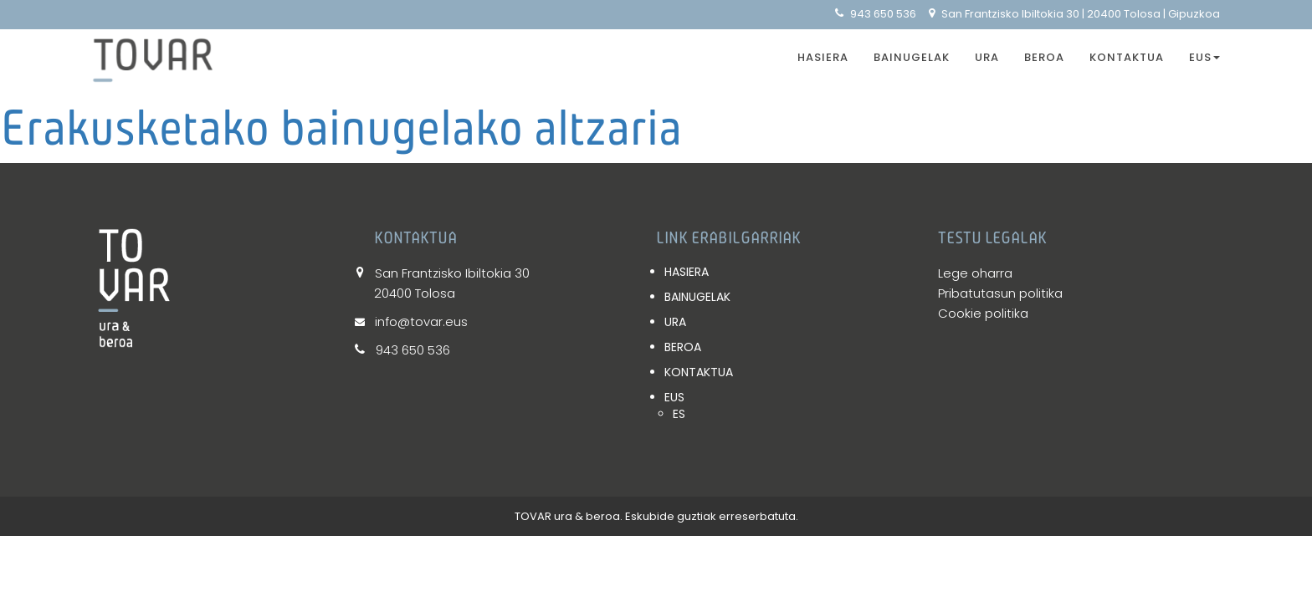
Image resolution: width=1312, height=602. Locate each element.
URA (987, 57)
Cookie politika (983, 313)
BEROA (1044, 57)
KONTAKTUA (1126, 57)
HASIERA (822, 57)
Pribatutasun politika (1000, 293)
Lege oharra (975, 273)
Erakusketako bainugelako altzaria (341, 127)
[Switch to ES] (797, 414)
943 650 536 (875, 14)
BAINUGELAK (912, 57)
